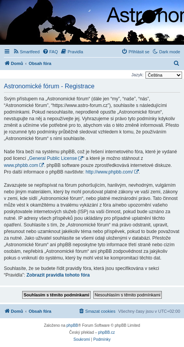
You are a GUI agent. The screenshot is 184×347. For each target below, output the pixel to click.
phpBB (72, 325)
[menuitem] (26, 51)
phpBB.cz (106, 332)
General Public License (53, 158)
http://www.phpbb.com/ (109, 172)
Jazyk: (137, 74)
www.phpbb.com (21, 165)
